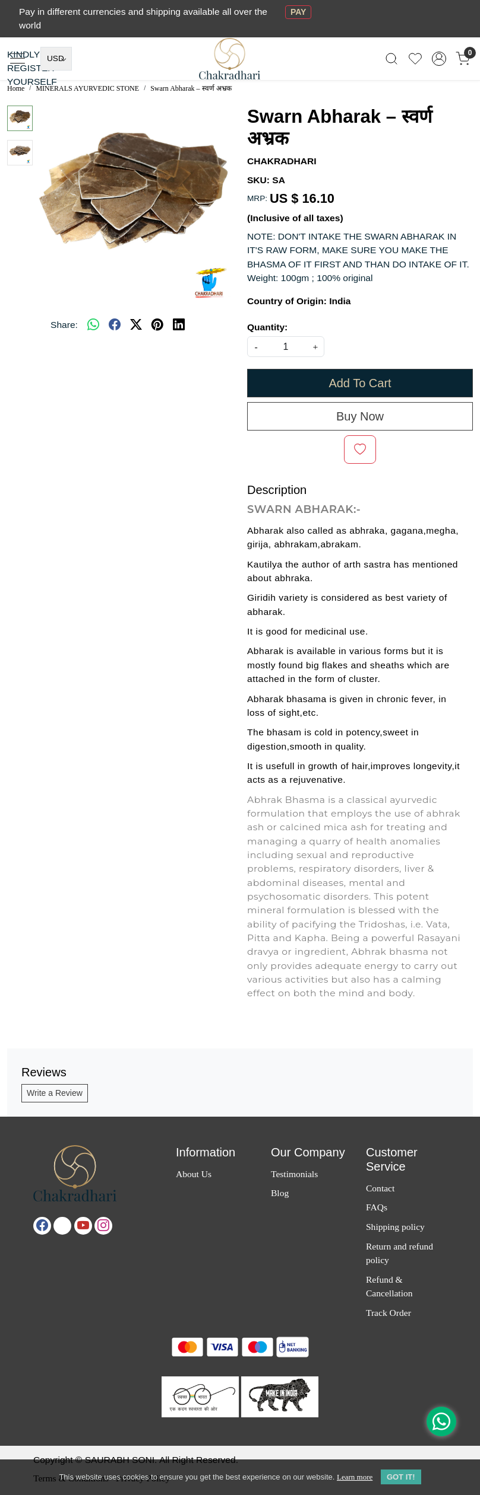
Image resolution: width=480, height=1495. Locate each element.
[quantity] (285, 346)
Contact (380, 1188)
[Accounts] (439, 59)
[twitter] (136, 325)
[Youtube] (83, 1226)
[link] (391, 58)
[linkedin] (179, 325)
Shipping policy (395, 1227)
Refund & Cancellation (389, 1286)
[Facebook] (42, 1226)
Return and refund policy (399, 1253)
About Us (193, 1174)
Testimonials (294, 1174)
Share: (64, 325)
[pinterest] (157, 325)
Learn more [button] (354, 1476)
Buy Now (360, 416)
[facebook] (114, 325)
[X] (62, 1226)
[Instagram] (103, 1226)
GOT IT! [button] (401, 1476)
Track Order (388, 1313)
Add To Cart (360, 383)
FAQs (376, 1207)
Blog (280, 1193)
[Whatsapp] (93, 325)
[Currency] (56, 59)
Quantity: (267, 327)
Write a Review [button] (55, 1093)
